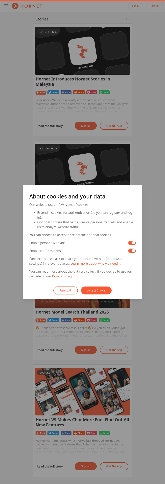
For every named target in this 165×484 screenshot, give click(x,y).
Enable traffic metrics (45, 251)
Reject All (65, 290)
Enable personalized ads (47, 243)
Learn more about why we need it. (95, 263)
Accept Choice (96, 290)
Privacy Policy (62, 276)
